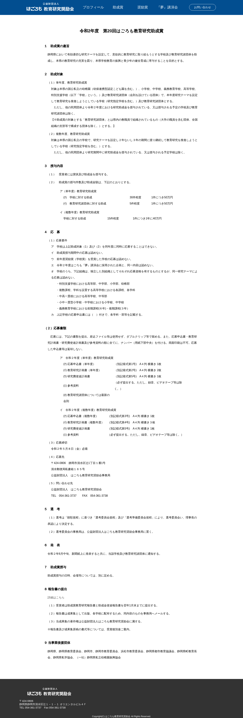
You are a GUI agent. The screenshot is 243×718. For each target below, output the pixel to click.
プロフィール (93, 7)
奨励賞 (142, 7)
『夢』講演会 (167, 7)
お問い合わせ (202, 7)
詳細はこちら (56, 597)
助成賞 (118, 7)
